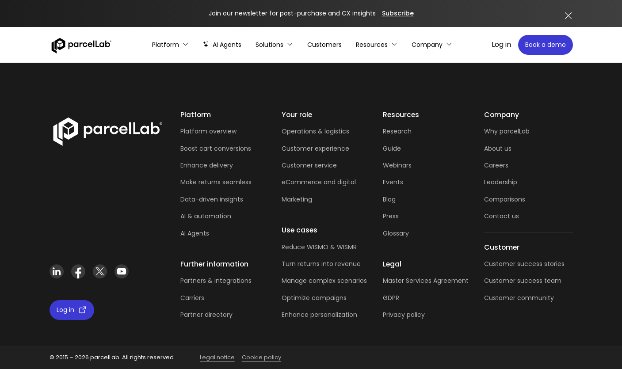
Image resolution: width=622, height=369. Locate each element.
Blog (389, 199)
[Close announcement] (568, 15)
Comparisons (504, 199)
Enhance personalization (319, 314)
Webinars (397, 165)
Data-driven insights (211, 199)
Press (391, 216)
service (326, 165)
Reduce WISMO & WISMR (319, 247)
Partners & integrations (216, 280)
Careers (496, 165)
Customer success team (522, 280)
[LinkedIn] (57, 271)
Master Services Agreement (426, 280)
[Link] (107, 129)
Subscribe (398, 13)
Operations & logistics (315, 131)
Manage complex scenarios (324, 280)
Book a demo (545, 44)
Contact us (501, 216)
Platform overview (208, 131)
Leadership (500, 182)
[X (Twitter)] (100, 271)
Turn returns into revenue (321, 263)
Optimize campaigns (314, 297)
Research (397, 131)
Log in (501, 44)
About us (497, 148)
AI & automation (205, 216)
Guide (392, 148)
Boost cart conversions (215, 148)
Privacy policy (404, 314)
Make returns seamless (216, 182)
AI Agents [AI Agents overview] (194, 233)
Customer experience (315, 148)
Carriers (192, 297)
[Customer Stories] (324, 45)
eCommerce (302, 182)
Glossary (396, 233)
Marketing (297, 199)
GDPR (391, 297)
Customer (298, 165)
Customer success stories (524, 263)
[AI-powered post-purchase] (222, 45)
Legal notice (217, 357)
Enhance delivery (206, 165)
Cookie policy (261, 357)
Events (393, 182)
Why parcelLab (507, 131)
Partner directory (206, 314)
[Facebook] (78, 271)
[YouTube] (121, 271)
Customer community (519, 297)
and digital (339, 182)
